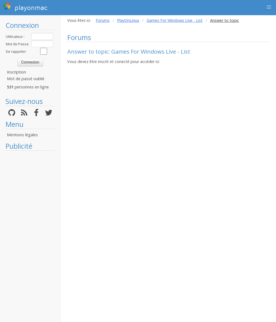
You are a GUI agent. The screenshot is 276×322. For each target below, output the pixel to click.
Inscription (16, 72)
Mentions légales (22, 134)
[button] (269, 7)
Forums (103, 20)
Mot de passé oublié (25, 78)
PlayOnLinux (128, 20)
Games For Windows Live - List (175, 20)
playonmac (25, 7)
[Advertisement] (30, 236)
